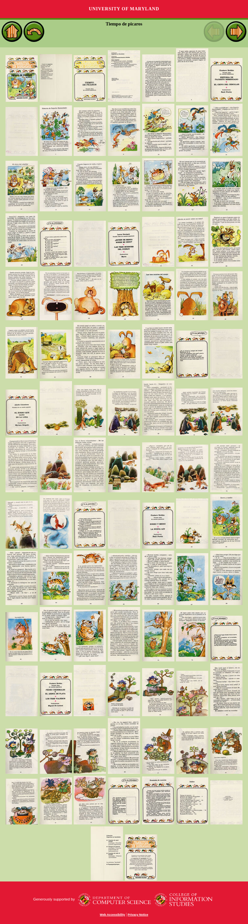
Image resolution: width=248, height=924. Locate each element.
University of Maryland (124, 8)
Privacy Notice (138, 914)
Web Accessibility (112, 914)
